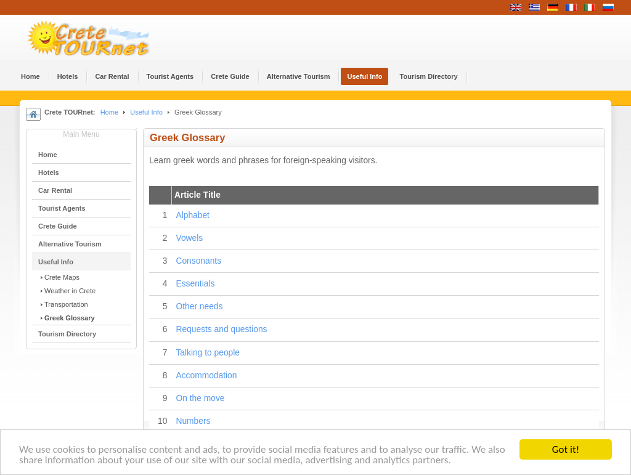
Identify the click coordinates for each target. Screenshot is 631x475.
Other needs (199, 306)
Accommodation (206, 375)
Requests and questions (221, 329)
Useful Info (146, 112)
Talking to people (208, 352)
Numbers (193, 421)
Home (109, 112)
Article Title (197, 195)
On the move (200, 398)
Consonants (198, 261)
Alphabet (192, 215)
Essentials (195, 283)
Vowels (189, 238)
